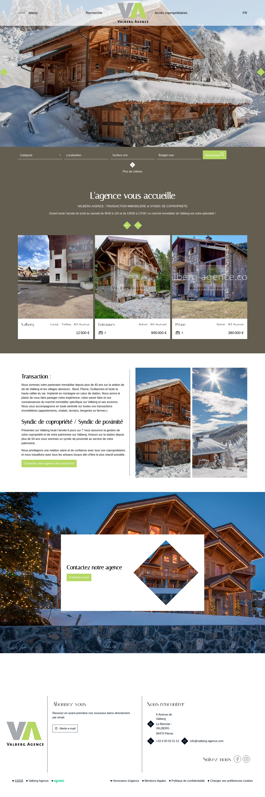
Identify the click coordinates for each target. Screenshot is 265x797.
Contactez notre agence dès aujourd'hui (49, 462)
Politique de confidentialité (188, 780)
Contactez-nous (79, 576)
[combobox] (40, 155)
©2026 (19, 780)
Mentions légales (155, 780)
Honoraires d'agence (126, 780)
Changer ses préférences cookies (231, 780)
